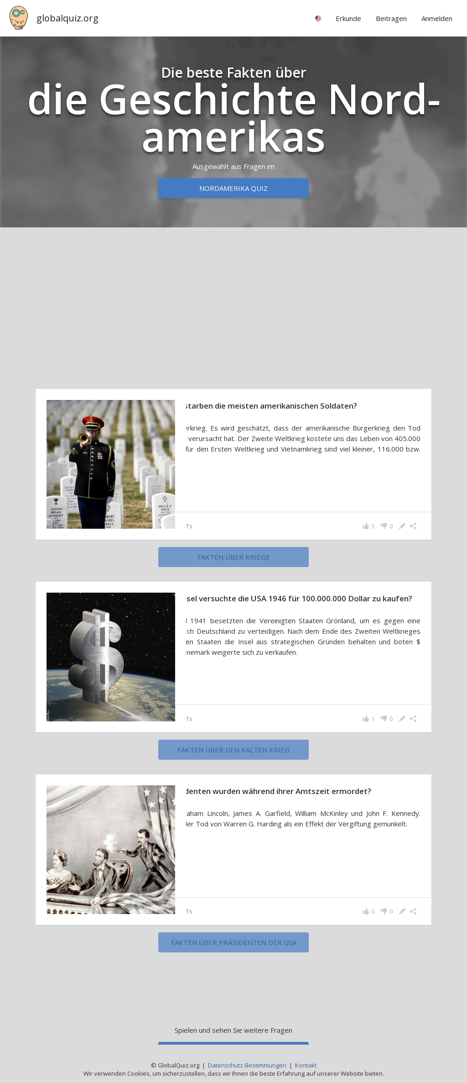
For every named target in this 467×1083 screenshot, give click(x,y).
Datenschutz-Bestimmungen (247, 1065)
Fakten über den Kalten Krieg (233, 749)
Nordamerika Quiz (233, 188)
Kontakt (306, 1065)
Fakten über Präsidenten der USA (233, 942)
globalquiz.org (67, 18)
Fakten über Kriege (233, 557)
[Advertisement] (233, 306)
